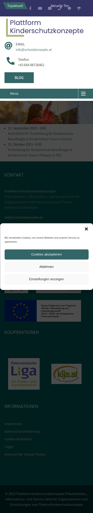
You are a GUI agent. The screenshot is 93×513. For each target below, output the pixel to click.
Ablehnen (46, 267)
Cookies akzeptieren (46, 254)
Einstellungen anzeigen (46, 279)
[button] (86, 229)
